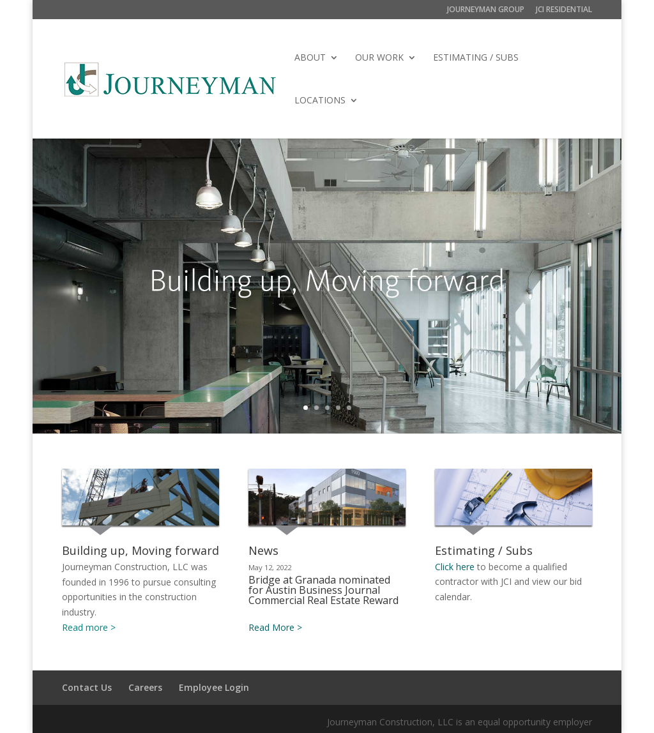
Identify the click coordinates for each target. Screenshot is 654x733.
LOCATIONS (320, 101)
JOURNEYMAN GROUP (485, 10)
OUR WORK (379, 58)
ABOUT (310, 58)
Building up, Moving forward (140, 550)
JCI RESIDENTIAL (564, 10)
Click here (455, 567)
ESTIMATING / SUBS (476, 58)
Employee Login (214, 687)
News (263, 550)
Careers (145, 687)
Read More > (275, 627)
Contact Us (87, 687)
